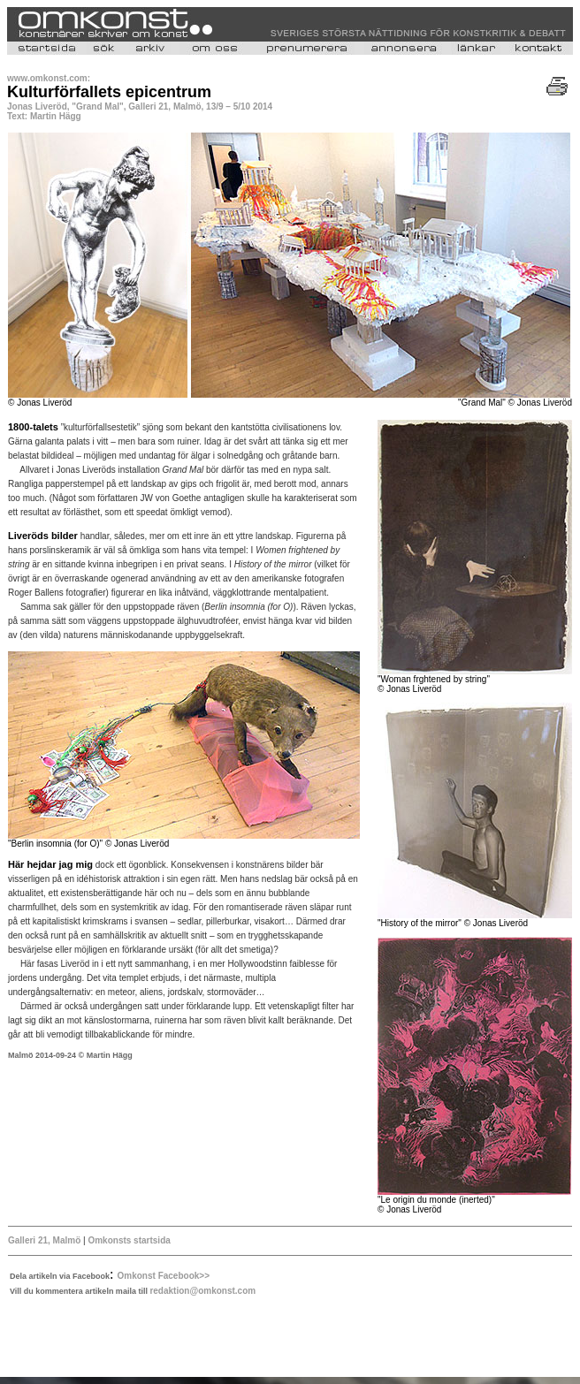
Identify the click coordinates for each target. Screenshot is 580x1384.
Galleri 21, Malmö (45, 1240)
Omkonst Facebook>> (164, 1276)
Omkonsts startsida (129, 1240)
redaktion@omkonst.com (202, 1291)
